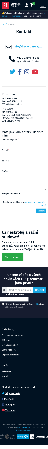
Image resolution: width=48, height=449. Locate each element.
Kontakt (5, 376)
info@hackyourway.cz (28, 46)
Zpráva (5, 171)
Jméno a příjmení (10, 139)
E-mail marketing (10, 345)
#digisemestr (12, 393)
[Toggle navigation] (43, 5)
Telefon (5, 161)
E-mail (5, 150)
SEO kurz (6, 340)
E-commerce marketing (12, 335)
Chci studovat (12, 257)
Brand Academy (9, 350)
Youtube (10, 410)
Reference (6, 371)
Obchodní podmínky (24, 427)
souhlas (36, 304)
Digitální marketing (10, 355)
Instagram (10, 404)
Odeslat (39, 290)
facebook (9, 399)
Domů (4, 24)
